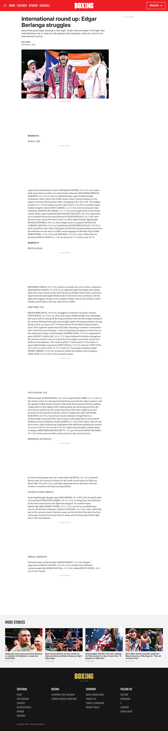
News (12, 5)
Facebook (124, 707)
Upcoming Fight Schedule (63, 694)
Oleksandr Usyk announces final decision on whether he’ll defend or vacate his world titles (23, 656)
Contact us (91, 699)
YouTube (124, 694)
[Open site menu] (5, 5)
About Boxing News (95, 694)
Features (22, 5)
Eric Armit (25, 42)
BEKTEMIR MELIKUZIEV (50, 430)
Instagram (125, 699)
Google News (126, 711)
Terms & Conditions (95, 703)
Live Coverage (23, 699)
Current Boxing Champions (64, 699)
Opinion (33, 5)
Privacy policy (92, 707)
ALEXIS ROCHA (49, 398)
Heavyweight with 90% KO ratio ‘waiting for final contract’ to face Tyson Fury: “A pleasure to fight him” (103, 656)
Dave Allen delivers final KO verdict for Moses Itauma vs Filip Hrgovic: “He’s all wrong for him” (143, 656)
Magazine (156, 5)
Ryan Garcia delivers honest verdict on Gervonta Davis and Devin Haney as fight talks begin (63, 656)
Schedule (45, 5)
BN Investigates (24, 707)
